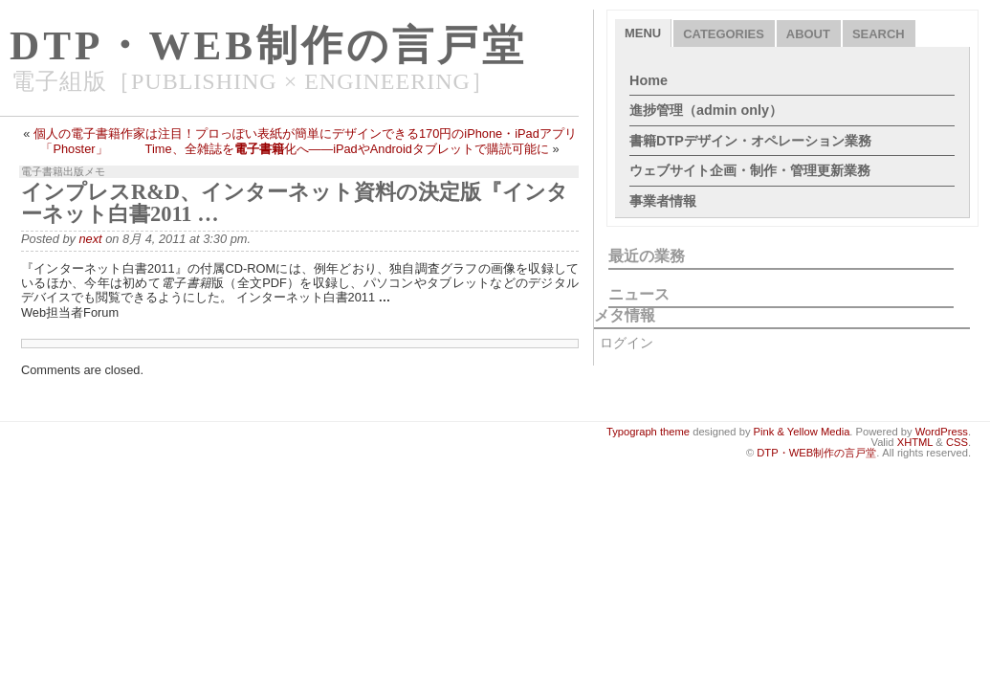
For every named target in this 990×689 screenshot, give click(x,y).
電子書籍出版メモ (63, 171)
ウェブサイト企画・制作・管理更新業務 (749, 170)
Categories (723, 34)
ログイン (626, 342)
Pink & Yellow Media (802, 431)
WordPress (941, 431)
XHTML (915, 442)
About (808, 34)
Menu (643, 33)
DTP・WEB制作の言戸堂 (268, 45)
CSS (957, 442)
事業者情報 (662, 201)
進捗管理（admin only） (705, 110)
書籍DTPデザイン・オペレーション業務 (750, 140)
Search (878, 34)
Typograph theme (648, 431)
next (89, 239)
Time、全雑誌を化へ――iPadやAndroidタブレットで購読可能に (347, 149)
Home (648, 80)
